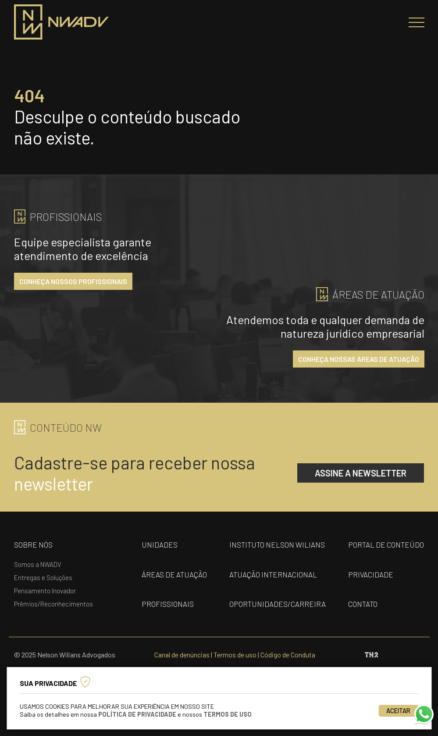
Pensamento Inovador (45, 591)
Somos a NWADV (37, 564)
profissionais (168, 603)
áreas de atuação (174, 574)
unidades (160, 544)
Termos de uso (235, 654)
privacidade (370, 574)
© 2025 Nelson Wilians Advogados (64, 654)
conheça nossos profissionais (73, 281)
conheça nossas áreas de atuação (358, 359)
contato (362, 603)
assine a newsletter (360, 473)
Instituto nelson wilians (277, 544)
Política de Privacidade (137, 714)
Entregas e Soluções (43, 577)
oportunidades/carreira (277, 603)
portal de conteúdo (386, 544)
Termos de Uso (227, 714)
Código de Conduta (287, 654)
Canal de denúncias (182, 654)
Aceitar (398, 710)
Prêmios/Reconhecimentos (53, 604)
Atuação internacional (273, 574)
